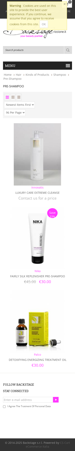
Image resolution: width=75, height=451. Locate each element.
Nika (38, 271)
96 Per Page (15, 112)
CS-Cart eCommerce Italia (48, 444)
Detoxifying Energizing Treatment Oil (37, 360)
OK (44, 24)
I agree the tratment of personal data (29, 406)
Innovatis (37, 187)
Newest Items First (20, 104)
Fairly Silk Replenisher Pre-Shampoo (37, 276)
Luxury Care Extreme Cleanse (37, 193)
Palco (37, 354)
